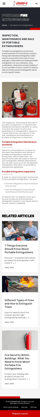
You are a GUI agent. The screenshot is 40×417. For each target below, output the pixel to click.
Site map (24, 407)
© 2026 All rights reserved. (20, 401)
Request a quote (20, 413)
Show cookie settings (10, 407)
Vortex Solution (24, 403)
